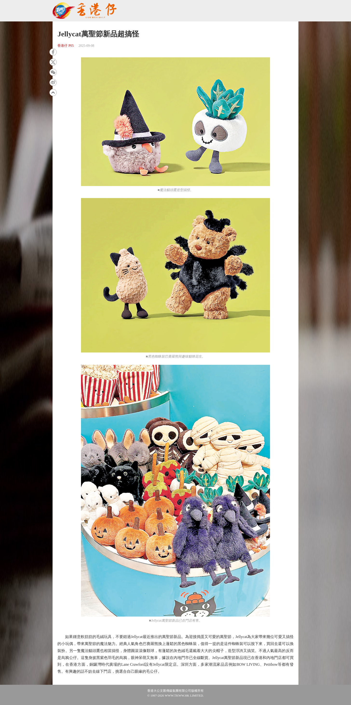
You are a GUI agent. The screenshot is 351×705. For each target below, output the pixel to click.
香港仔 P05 (65, 45)
